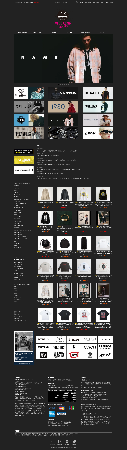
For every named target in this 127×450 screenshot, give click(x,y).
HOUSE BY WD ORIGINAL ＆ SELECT (22, 185)
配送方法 (16, 314)
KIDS (15, 302)
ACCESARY (17, 299)
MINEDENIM (17, 212)
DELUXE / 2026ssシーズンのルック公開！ (48, 155)
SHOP (111, 2)
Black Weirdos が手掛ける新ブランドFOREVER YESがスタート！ (55, 164)
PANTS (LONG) (18, 266)
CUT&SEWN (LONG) (19, 275)
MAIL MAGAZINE (105, 2)
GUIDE (98, 2)
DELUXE (16, 205)
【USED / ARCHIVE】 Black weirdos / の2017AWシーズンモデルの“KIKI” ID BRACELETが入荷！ (63, 178)
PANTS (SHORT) (18, 269)
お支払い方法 (17, 312)
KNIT (15, 271)
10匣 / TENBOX (18, 234)
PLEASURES (17, 217)
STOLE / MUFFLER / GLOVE (22, 284)
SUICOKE (16, 228)
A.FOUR (16, 192)
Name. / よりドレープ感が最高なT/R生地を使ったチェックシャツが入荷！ (57, 151)
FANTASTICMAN (18, 208)
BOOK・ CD (17, 297)
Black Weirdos (18, 197)
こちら (93, 387)
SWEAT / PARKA (18, 273)
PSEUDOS (17, 219)
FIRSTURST (17, 210)
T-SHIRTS (16, 277)
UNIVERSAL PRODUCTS (21, 236)
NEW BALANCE (18, 247)
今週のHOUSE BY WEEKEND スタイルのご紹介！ (50, 174)
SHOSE (16, 295)
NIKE (15, 245)
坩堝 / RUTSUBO (18, 225)
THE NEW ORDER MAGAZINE (22, 230)
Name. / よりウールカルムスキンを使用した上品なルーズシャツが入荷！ (56, 160)
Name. (16, 214)
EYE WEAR (17, 282)
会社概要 (16, 318)
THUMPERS (17, 232)
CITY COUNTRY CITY (20, 203)
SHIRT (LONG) (18, 262)
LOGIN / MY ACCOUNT (90, 2)
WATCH (16, 286)
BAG (15, 291)
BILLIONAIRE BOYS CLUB (21, 199)
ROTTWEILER (18, 221)
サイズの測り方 (18, 316)
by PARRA (17, 194)
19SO (15, 190)
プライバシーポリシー (20, 320)
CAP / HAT (17, 280)
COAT (15, 257)
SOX (15, 293)
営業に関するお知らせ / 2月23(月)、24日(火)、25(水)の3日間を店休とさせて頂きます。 (60, 169)
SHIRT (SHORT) (18, 264)
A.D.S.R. (16, 188)
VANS (15, 241)
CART (81, 2)
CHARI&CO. (17, 201)
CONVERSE (17, 243)
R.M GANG (17, 223)
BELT (15, 288)
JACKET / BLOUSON (19, 260)
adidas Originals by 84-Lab (21, 239)
